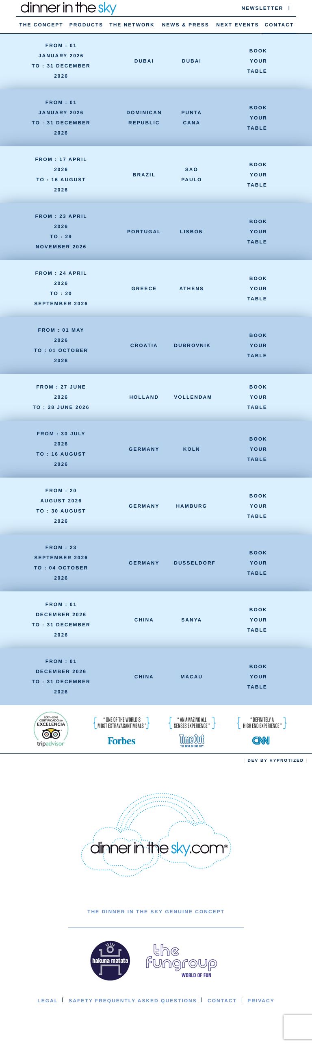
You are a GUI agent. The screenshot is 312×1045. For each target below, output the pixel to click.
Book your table (257, 61)
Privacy (260, 1001)
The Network (131, 25)
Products (86, 25)
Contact (279, 25)
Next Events (237, 25)
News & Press (185, 25)
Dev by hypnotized (276, 760)
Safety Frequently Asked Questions (133, 1001)
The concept (41, 25)
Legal (47, 1001)
